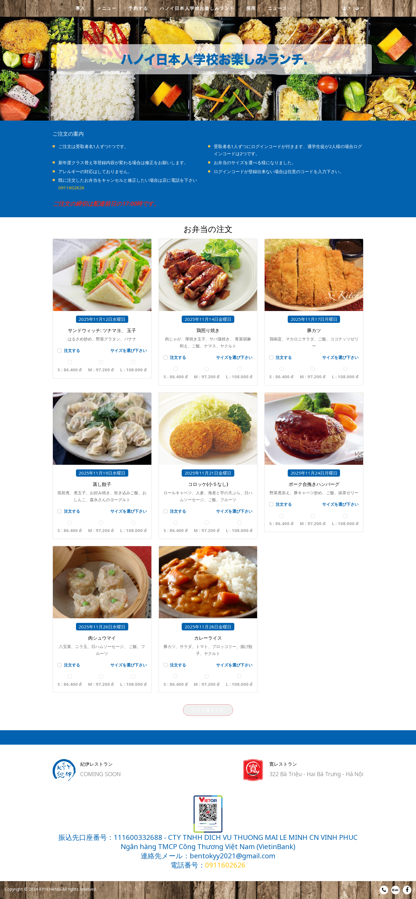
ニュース (278, 8)
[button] (346, 8)
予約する (138, 8)
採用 (251, 8)
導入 (80, 8)
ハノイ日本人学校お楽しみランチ (197, 8)
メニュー (107, 8)
